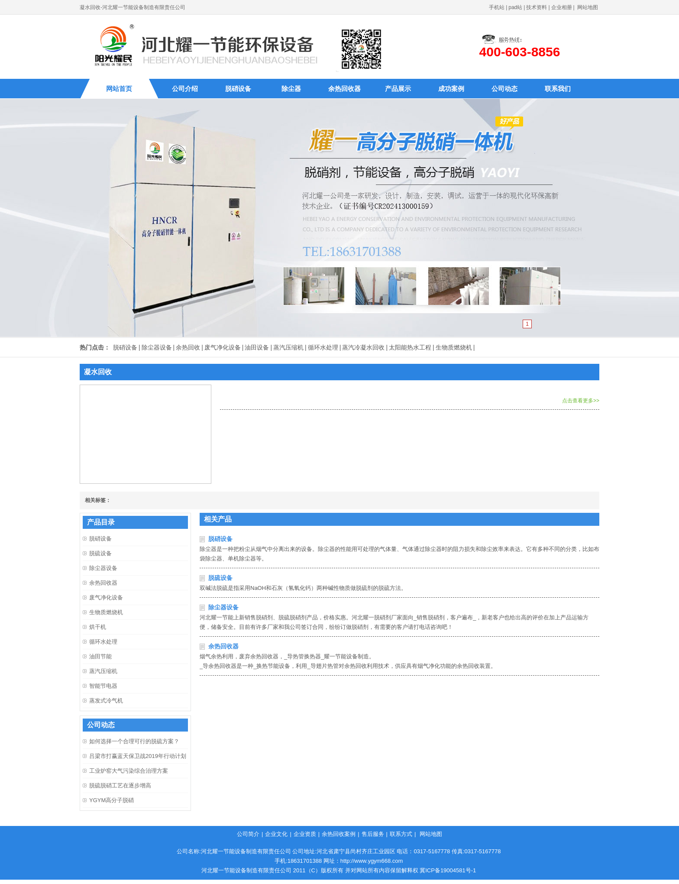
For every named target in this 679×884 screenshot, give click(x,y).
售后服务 (373, 834)
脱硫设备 (220, 577)
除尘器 (291, 88)
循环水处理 (323, 347)
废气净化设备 (222, 347)
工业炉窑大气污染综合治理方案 (128, 770)
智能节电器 (103, 686)
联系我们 (558, 88)
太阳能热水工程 (410, 347)
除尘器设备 (157, 347)
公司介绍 (185, 88)
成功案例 (451, 88)
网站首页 (119, 88)
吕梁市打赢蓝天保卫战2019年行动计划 (137, 756)
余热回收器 (344, 88)
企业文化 (276, 834)
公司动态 (504, 88)
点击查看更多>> (580, 401)
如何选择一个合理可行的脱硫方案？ (134, 741)
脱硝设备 (238, 88)
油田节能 (100, 656)
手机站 (496, 7)
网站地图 (587, 7)
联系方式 (401, 834)
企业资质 (305, 834)
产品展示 (398, 88)
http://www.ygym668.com (371, 861)
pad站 (515, 7)
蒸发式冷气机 (106, 700)
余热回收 (188, 347)
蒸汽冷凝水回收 (363, 347)
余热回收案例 (339, 834)
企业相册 (561, 7)
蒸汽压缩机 (288, 347)
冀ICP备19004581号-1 (448, 870)
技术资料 (536, 7)
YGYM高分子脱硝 (111, 800)
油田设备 (257, 347)
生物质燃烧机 (454, 347)
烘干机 (97, 627)
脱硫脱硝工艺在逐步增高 (120, 785)
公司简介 (248, 834)
